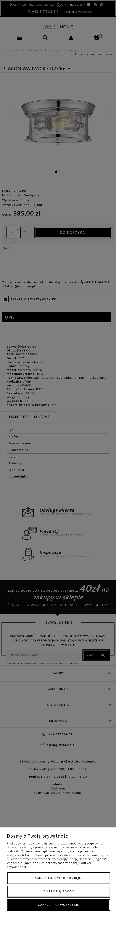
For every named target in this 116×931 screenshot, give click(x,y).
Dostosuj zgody (59, 891)
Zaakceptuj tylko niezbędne (59, 878)
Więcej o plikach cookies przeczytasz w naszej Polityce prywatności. (49, 865)
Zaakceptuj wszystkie (58, 904)
